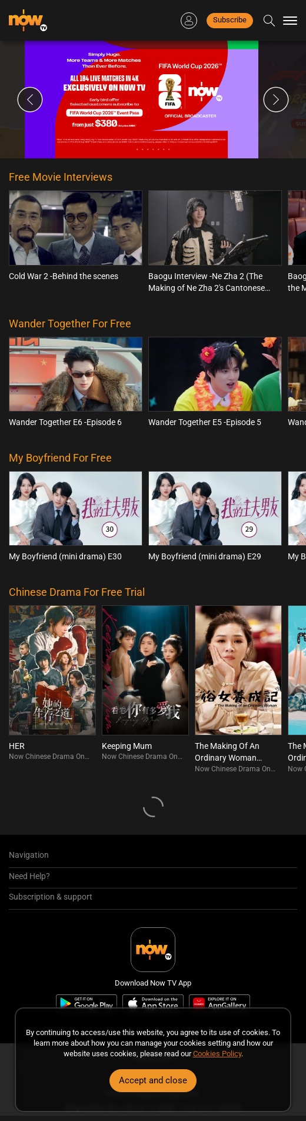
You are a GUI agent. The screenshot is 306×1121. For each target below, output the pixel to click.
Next (276, 99)
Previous (30, 99)
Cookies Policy (217, 1053)
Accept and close (153, 1080)
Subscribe (230, 19)
